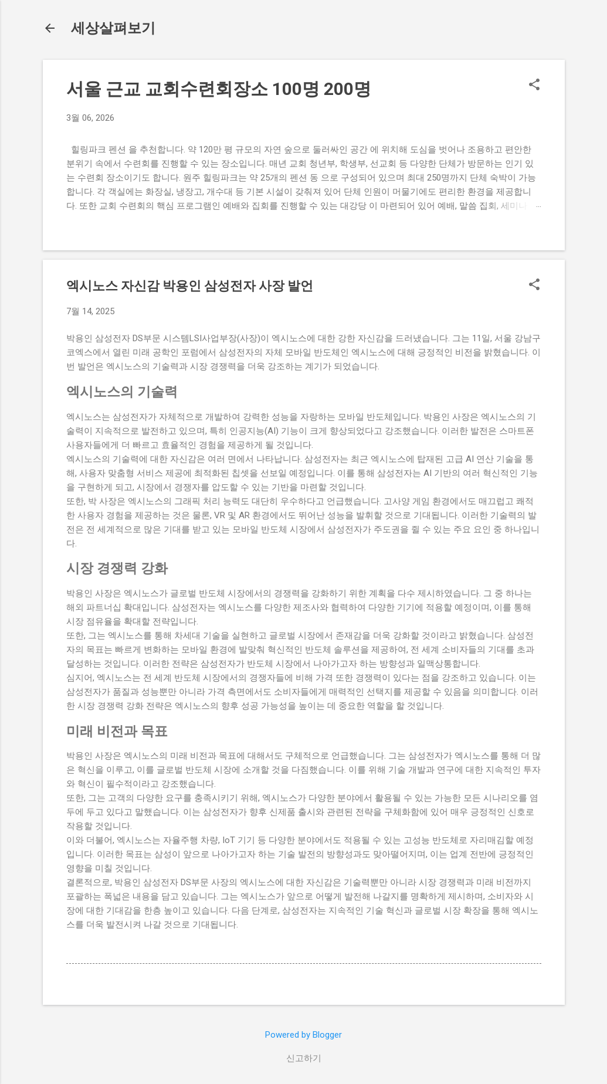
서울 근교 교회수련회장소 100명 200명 (218, 89)
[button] (534, 85)
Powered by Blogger (303, 1034)
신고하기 (303, 1058)
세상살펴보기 (113, 28)
